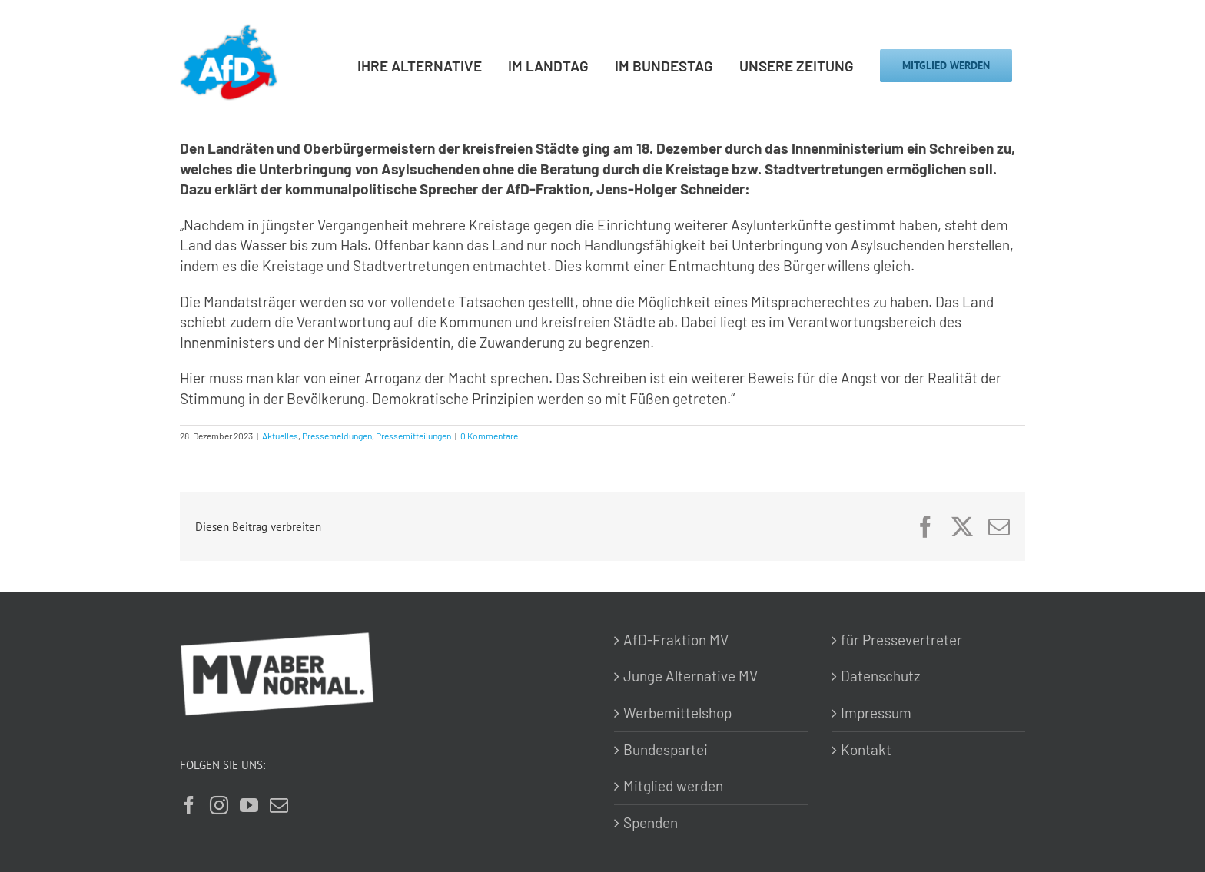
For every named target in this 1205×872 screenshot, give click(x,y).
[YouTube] (249, 805)
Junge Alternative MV (690, 676)
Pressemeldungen (337, 435)
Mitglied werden (673, 785)
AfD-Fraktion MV (676, 639)
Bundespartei (665, 749)
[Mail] (279, 805)
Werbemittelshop (677, 712)
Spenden (650, 822)
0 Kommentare (489, 435)
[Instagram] (219, 805)
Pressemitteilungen (413, 435)
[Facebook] (189, 805)
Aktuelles (280, 435)
